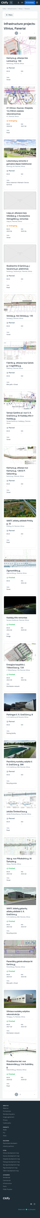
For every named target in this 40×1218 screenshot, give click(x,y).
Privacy (5, 1120)
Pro (4, 1133)
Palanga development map (11, 1162)
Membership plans (9, 1114)
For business (30, 2)
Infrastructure (7, 1183)
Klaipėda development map (11, 1159)
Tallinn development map (11, 1171)
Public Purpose (7, 1189)
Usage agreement (8, 1117)
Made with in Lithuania (26, 1209)
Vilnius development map (11, 1153)
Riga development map (10, 1168)
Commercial (6, 1180)
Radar (5, 1130)
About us (5, 1108)
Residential (6, 1177)
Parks (5, 1186)
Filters (9, 15)
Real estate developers (10, 1143)
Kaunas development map (11, 1156)
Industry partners (8, 1146)
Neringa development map (11, 1165)
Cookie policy (7, 1123)
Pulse (4, 1135)
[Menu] (37, 3)
